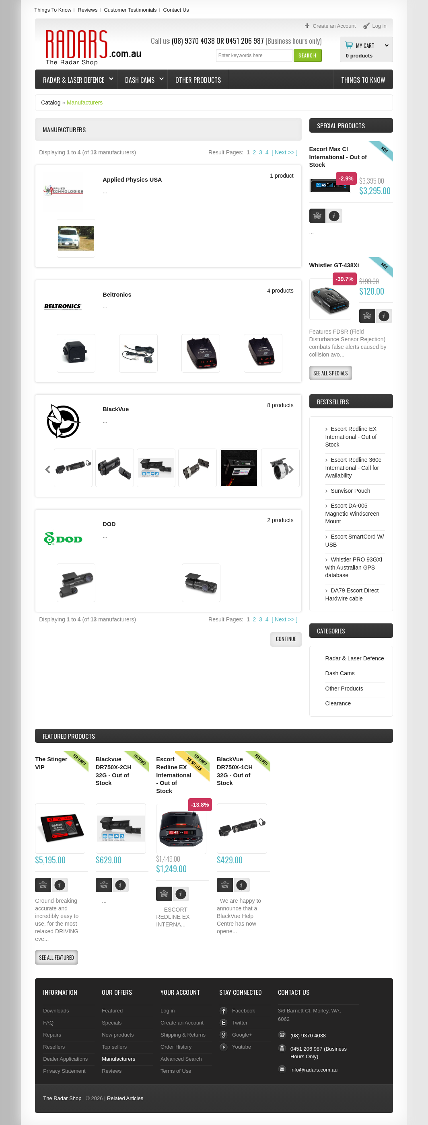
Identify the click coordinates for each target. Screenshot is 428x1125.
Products (69, 736)
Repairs (52, 1035)
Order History (175, 1047)
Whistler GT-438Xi (334, 265)
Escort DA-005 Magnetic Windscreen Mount (352, 513)
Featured (112, 1011)
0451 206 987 (245, 40)
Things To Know (52, 10)
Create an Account (182, 1023)
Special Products (341, 125)
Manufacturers (85, 102)
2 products (280, 514)
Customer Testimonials (130, 10)
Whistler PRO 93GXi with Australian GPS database (353, 567)
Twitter (239, 1023)
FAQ (48, 1023)
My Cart (365, 45)
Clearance (338, 703)
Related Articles (125, 1098)
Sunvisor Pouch (350, 491)
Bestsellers (333, 401)
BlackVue (116, 405)
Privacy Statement (64, 1071)
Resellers (54, 1047)
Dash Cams (140, 80)
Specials (111, 1023)
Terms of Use (175, 1071)
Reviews (87, 10)
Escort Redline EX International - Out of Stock (351, 437)
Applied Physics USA (132, 179)
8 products (280, 401)
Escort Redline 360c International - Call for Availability (353, 468)
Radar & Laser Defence (74, 80)
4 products (280, 288)
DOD (109, 518)
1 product (281, 175)
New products (118, 1035)
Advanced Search (181, 1059)
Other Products (198, 80)
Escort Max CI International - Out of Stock (338, 157)
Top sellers (114, 1047)
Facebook (243, 1011)
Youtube (241, 1047)
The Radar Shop (62, 1098)
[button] (307, 55)
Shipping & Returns (183, 1035)
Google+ (242, 1035)
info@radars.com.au (313, 1070)
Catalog (50, 102)
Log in (167, 1011)
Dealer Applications (65, 1059)
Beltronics (117, 292)
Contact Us (176, 10)
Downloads (56, 1011)
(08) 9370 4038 (193, 40)
